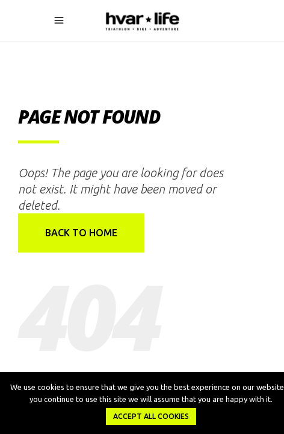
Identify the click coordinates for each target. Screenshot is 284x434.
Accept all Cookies (151, 416)
